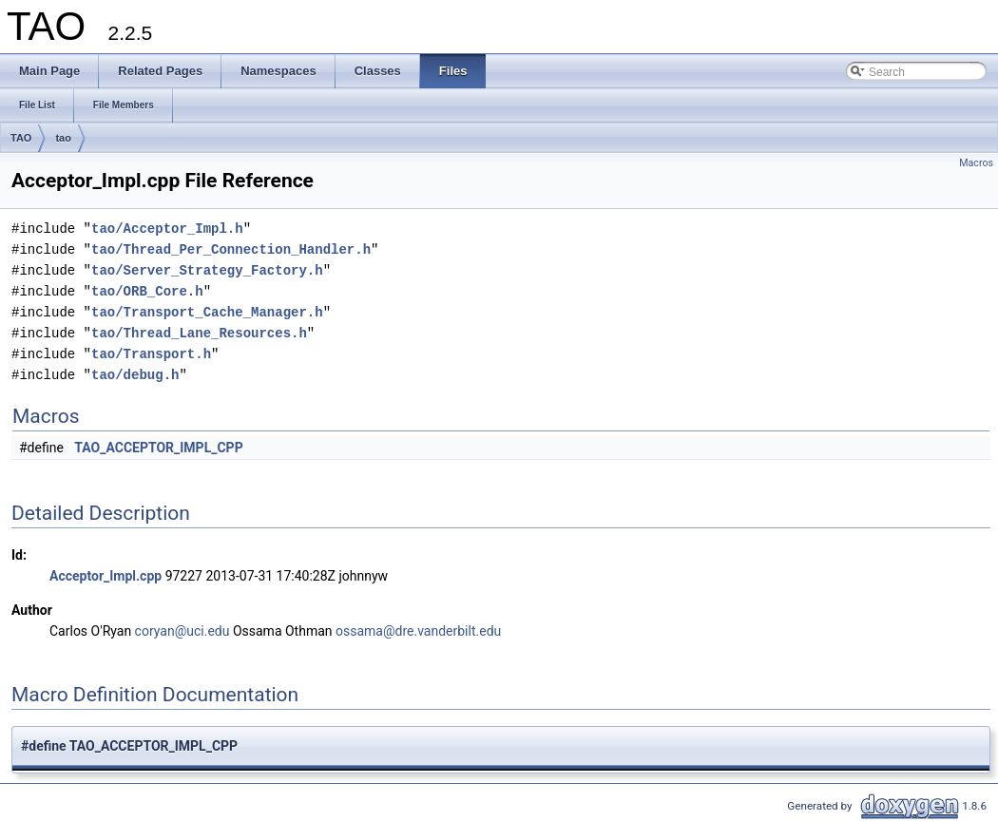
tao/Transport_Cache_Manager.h (207, 312)
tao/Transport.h (151, 354)
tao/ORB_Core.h (147, 291)
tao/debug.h (135, 375)
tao (63, 137)
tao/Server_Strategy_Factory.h (207, 270)
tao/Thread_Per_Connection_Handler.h (231, 249)
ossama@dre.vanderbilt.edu (418, 631)
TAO (20, 137)
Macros (976, 163)
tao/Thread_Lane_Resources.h (199, 333)
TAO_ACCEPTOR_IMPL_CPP (158, 447)
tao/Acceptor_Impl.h (167, 229)
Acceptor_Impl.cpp (105, 575)
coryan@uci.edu (182, 631)
